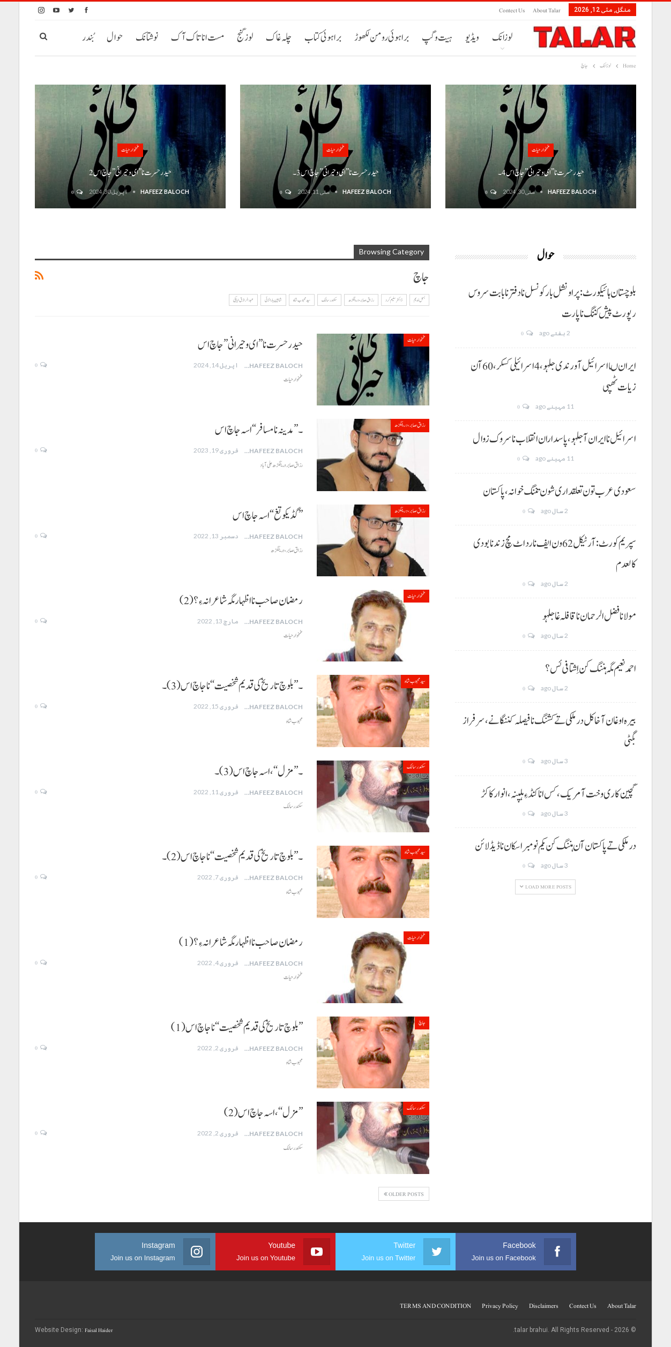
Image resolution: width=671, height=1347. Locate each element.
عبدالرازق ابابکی (243, 300)
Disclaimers (543, 1305)
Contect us (512, 10)
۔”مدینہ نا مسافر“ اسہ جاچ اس (259, 430)
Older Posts (404, 1194)
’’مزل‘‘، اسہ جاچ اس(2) (263, 1113)
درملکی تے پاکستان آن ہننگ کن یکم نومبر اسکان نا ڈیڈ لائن (555, 846)
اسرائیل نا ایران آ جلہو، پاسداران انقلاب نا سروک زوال (554, 439)
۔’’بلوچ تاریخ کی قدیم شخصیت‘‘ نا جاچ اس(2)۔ (232, 857)
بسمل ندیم (419, 300)
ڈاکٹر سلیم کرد (393, 300)
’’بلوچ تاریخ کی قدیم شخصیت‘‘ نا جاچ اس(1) (237, 1028)
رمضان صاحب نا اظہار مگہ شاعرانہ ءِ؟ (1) (241, 943)
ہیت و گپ (437, 37)
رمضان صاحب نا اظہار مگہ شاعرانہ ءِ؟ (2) (241, 601)
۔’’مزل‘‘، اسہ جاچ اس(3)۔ (258, 772)
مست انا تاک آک (197, 37)
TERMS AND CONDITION (435, 1305)
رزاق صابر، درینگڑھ (361, 300)
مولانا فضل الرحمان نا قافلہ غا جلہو (589, 616)
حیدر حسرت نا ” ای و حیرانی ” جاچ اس (250, 345)
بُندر (88, 37)
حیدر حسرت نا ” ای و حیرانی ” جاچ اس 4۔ (541, 172)
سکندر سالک (329, 300)
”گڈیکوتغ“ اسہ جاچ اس (268, 516)
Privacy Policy (500, 1305)
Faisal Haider (99, 1330)
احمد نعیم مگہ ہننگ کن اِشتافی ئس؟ (590, 669)
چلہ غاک (279, 37)
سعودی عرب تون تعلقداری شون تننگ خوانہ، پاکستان (559, 492)
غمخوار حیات (541, 149)
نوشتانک (147, 37)
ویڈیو (472, 37)
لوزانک (502, 37)
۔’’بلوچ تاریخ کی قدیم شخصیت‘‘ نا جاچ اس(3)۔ (232, 686)
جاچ (422, 1022)
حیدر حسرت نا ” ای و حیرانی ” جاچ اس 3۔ (336, 172)
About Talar (547, 10)
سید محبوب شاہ (301, 300)
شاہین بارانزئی (273, 300)
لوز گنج (245, 37)
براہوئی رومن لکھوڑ (381, 37)
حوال (115, 37)
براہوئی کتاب (322, 37)
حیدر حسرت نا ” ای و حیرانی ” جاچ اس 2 (130, 172)
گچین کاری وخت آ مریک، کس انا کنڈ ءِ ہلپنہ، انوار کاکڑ (558, 794)
